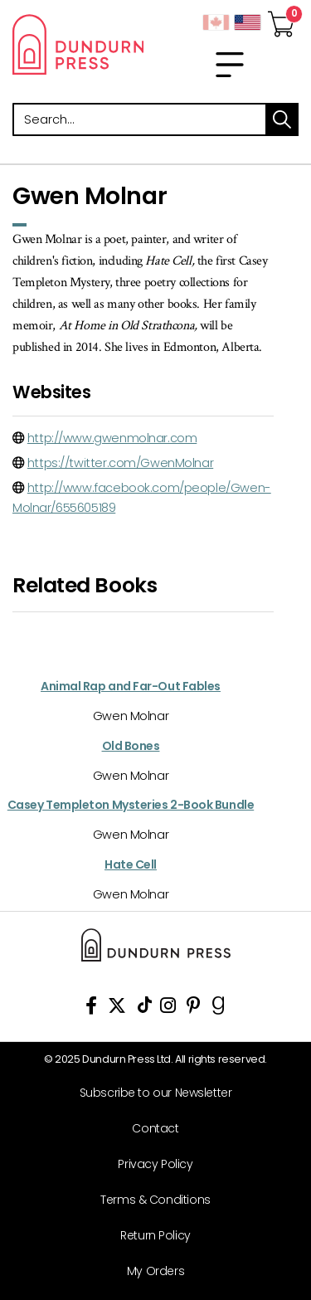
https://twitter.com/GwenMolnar (120, 463)
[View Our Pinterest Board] (193, 1008)
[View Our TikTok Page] (145, 1008)
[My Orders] (149, 1271)
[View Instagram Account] (168, 1008)
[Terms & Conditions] (149, 1200)
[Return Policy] (149, 1236)
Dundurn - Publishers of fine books (77, 44)
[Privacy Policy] (149, 1164)
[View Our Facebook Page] (91, 1008)
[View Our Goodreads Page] (218, 1008)
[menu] (229, 64)
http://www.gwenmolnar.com (112, 438)
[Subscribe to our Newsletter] (149, 1093)
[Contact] (149, 1129)
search (282, 119)
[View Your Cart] (281, 19)
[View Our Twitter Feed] (117, 1008)
